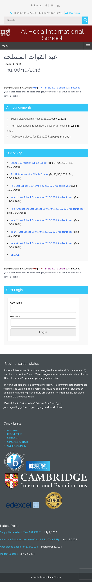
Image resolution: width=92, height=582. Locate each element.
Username (16, 302)
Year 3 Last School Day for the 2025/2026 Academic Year (42, 231)
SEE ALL (15, 254)
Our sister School (16, 445)
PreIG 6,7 (50, 87)
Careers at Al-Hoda (17, 441)
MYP (41, 87)
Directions (74, 13)
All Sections (73, 87)
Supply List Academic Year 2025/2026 (32, 118)
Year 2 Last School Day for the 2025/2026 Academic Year (42, 220)
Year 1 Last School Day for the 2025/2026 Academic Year (42, 197)
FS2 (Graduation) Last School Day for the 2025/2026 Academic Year (47, 208)
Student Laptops (9, 553)
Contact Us (13, 437)
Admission (12, 430)
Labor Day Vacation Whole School (29, 162)
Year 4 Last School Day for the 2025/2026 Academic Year (42, 243)
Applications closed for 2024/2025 (30, 136)
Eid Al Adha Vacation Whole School (29, 174)
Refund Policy (14, 434)
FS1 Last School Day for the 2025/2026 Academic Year (41, 185)
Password (15, 316)
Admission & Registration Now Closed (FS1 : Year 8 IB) (41, 125)
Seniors (61, 87)
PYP (34, 87)
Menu (5, 46)
